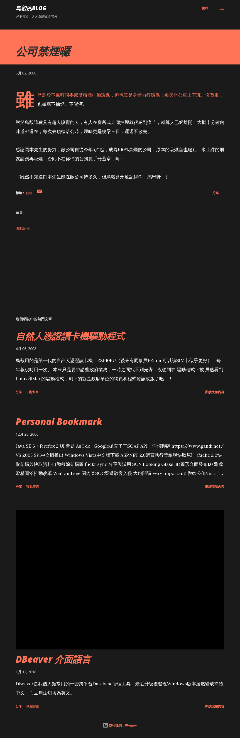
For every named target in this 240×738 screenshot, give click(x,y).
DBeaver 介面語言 (53, 659)
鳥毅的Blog (31, 8)
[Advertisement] (120, 277)
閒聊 (29, 193)
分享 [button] (216, 193)
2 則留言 (32, 392)
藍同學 (67, 95)
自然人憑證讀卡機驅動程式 (70, 336)
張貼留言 (23, 228)
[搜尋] (205, 8)
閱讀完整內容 (214, 392)
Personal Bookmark (59, 421)
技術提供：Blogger (120, 725)
